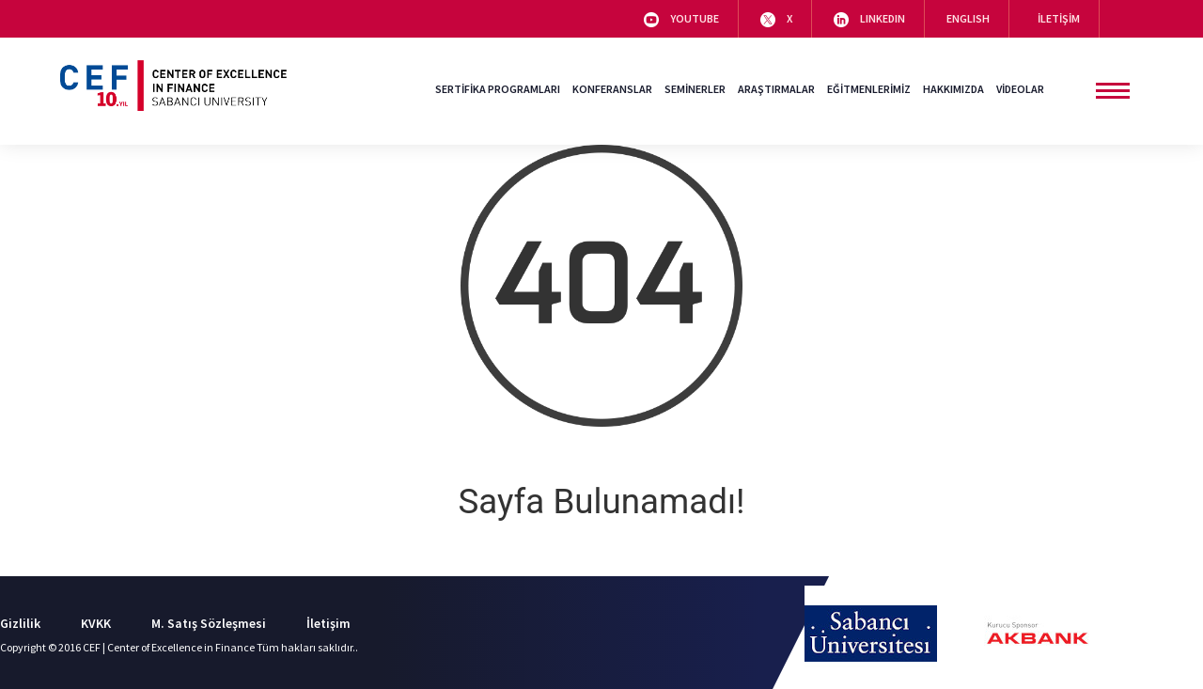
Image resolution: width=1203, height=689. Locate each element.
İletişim (328, 623)
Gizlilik (20, 623)
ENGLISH (968, 18)
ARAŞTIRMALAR (776, 89)
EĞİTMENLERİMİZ (869, 89)
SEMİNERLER (695, 89)
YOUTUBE (681, 19)
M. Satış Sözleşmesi (208, 623)
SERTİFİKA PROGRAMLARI (497, 89)
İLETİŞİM (1055, 18)
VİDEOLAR (1020, 89)
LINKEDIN (869, 19)
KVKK (96, 623)
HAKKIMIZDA (953, 89)
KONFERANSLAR (612, 89)
